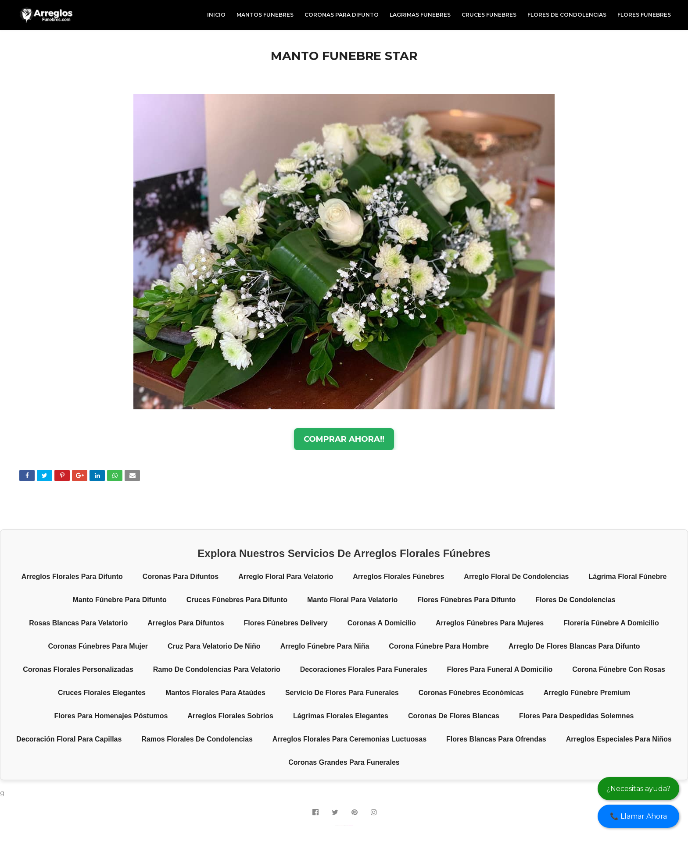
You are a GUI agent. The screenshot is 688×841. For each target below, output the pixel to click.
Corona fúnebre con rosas (618, 669)
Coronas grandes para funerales (343, 762)
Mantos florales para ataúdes (215, 692)
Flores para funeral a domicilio (500, 669)
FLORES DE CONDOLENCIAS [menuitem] (566, 14)
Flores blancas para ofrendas (496, 739)
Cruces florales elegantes (102, 692)
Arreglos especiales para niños (619, 739)
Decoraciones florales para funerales (363, 669)
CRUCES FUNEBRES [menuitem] (489, 14)
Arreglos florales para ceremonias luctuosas (349, 739)
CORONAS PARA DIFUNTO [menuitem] (342, 14)
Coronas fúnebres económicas (471, 692)
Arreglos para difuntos (185, 623)
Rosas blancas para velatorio (78, 623)
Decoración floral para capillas (69, 739)
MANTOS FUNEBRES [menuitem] (265, 14)
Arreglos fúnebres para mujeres (490, 623)
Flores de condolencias (575, 599)
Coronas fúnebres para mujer (98, 646)
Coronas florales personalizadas (78, 669)
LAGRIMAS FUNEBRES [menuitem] (420, 14)
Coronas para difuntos (181, 576)
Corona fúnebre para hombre (439, 646)
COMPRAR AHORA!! (344, 439)
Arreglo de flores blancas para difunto (574, 646)
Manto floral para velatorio (352, 599)
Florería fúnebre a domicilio (611, 623)
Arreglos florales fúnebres (398, 576)
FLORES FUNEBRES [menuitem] (644, 14)
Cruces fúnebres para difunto (236, 599)
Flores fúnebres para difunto (466, 599)
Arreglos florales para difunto (72, 576)
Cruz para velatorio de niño (214, 646)
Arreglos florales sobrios (230, 716)
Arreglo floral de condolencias (516, 576)
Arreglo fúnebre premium (587, 692)
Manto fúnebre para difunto (119, 599)
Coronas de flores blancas (453, 716)
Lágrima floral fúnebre (628, 576)
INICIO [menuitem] (216, 14)
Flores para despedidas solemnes (576, 716)
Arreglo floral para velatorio (285, 576)
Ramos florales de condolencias (196, 739)
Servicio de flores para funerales (342, 692)
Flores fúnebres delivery (286, 623)
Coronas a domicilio (382, 623)
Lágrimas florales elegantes (340, 716)
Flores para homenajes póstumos (111, 716)
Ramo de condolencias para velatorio (216, 669)
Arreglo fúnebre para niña (324, 646)
